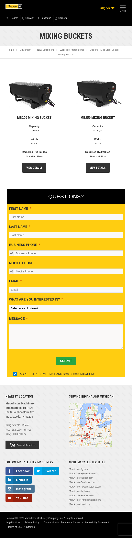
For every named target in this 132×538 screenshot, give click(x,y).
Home (10, 50)
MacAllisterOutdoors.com (82, 482)
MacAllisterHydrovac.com (82, 473)
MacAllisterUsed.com (80, 504)
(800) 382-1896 (14, 430)
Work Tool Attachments (72, 50)
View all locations (22, 445)
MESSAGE (17, 319)
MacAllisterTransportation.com (85, 500)
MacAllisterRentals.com (81, 495)
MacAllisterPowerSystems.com (85, 487)
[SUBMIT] (66, 361)
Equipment (25, 50)
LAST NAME (18, 227)
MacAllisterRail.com (79, 491)
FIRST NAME (18, 209)
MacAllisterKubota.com (81, 478)
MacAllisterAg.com (78, 469)
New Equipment (45, 50)
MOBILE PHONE (21, 263)
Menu (122, 8)
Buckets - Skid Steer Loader (104, 50)
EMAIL (14, 281)
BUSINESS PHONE (23, 245)
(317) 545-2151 (107, 8)
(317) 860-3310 (14, 434)
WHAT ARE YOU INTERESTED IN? (34, 299)
